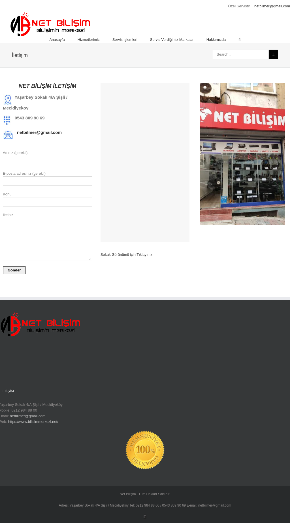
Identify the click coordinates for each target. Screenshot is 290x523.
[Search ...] (240, 54)
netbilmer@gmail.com (272, 6)
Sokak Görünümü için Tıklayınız (126, 254)
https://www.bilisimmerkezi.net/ (33, 421)
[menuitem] (63, 40)
